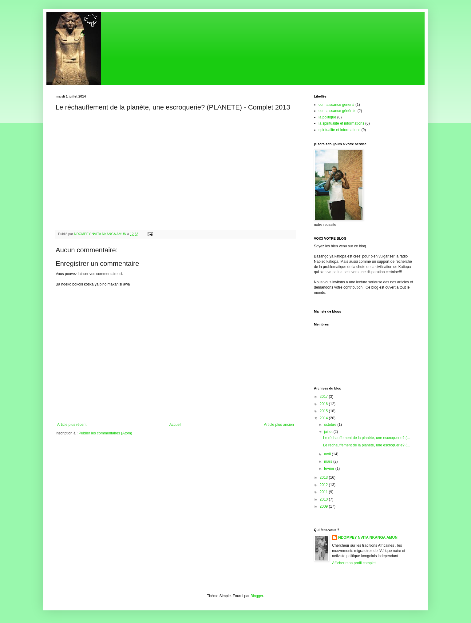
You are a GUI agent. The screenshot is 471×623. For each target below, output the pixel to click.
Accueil (175, 424)
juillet (329, 431)
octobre (330, 424)
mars (328, 461)
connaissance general (336, 104)
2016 (324, 404)
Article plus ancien (279, 424)
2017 (324, 396)
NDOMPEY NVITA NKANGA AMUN (368, 537)
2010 (324, 499)
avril (328, 454)
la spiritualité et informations (341, 123)
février (329, 468)
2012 (324, 485)
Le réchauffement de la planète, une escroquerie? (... (366, 438)
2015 (324, 411)
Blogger (257, 596)
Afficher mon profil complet (354, 563)
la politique (327, 117)
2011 (324, 492)
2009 (324, 506)
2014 (324, 418)
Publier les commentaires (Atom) (105, 433)
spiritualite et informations (339, 130)
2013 (324, 477)
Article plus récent (71, 424)
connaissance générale (337, 111)
